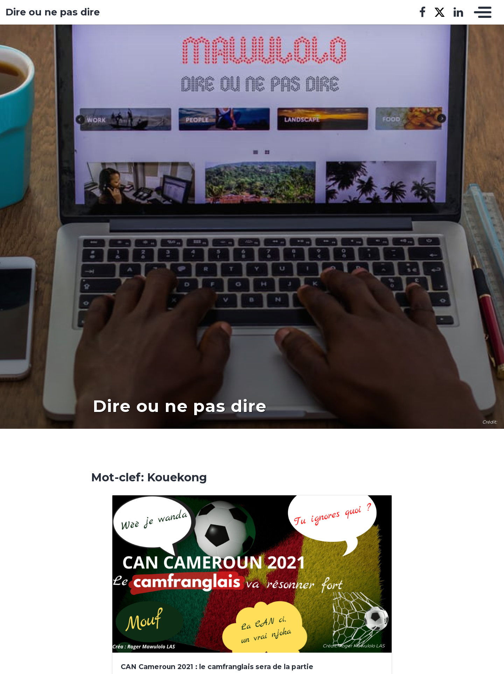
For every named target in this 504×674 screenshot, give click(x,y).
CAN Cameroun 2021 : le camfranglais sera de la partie (217, 666)
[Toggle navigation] (480, 12)
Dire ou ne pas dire (53, 12)
